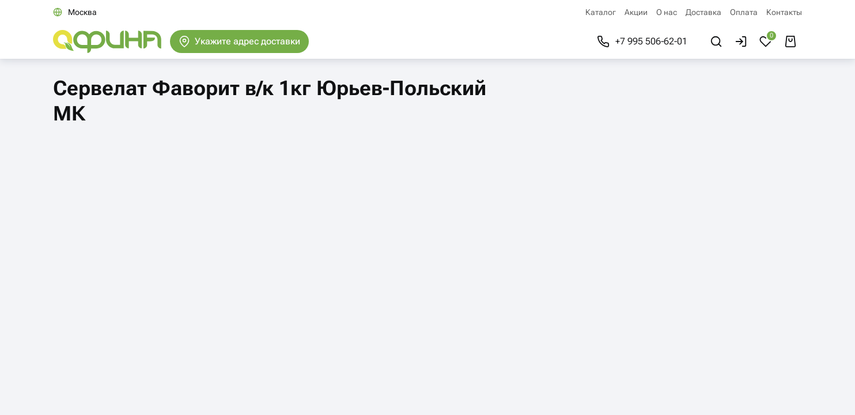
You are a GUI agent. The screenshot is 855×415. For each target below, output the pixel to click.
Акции (636, 12)
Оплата (744, 12)
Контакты (784, 12)
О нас (666, 12)
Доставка (703, 12)
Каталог (600, 12)
